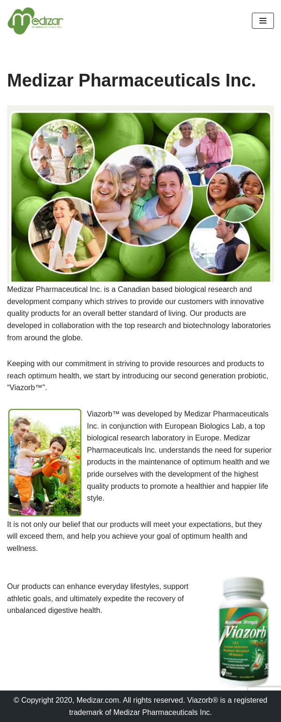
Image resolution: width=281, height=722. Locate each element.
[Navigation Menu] (263, 21)
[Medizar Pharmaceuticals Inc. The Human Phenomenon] (35, 21)
